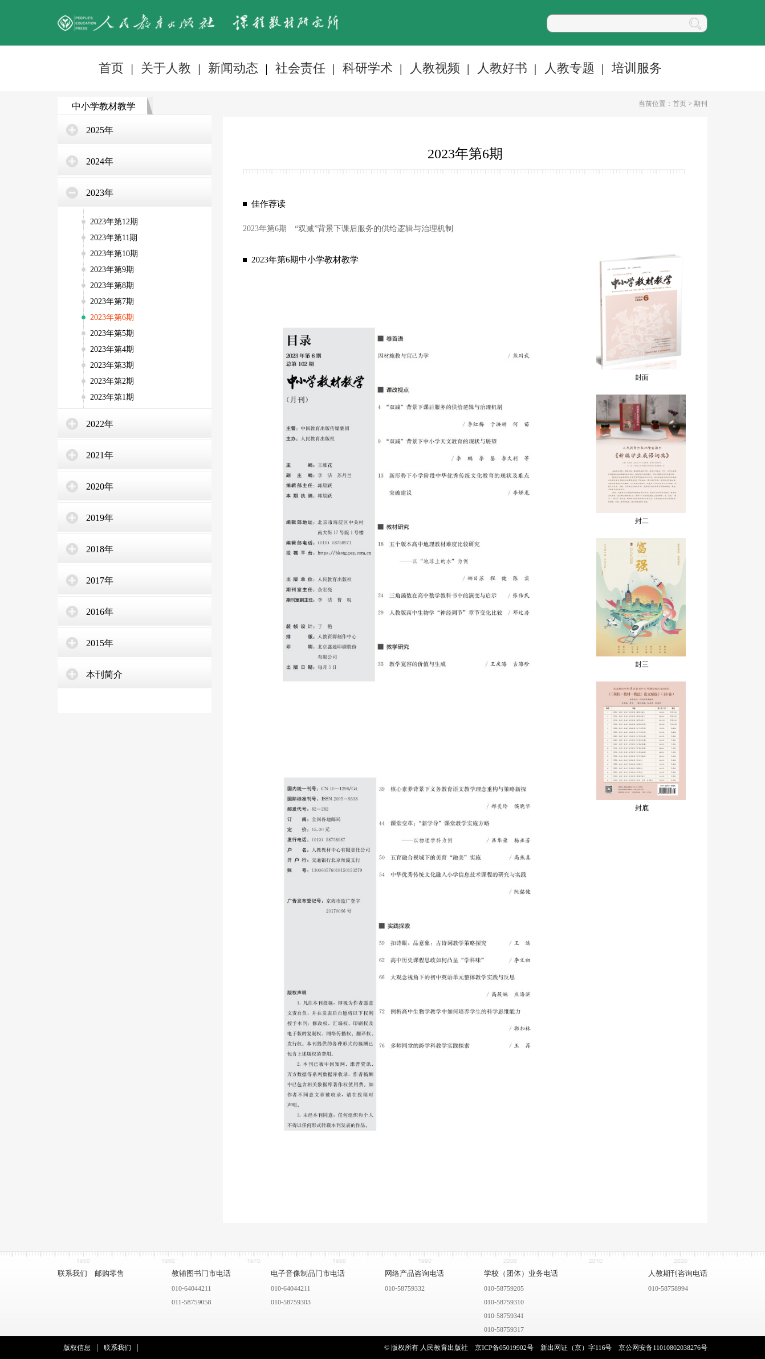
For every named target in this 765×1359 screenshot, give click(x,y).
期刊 (700, 104)
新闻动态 (233, 68)
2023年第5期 (112, 333)
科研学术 (368, 68)
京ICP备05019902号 (504, 1348)
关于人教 (166, 68)
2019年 (99, 518)
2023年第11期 (113, 237)
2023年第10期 (114, 253)
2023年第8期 (112, 285)
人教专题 (569, 68)
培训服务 (637, 68)
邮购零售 (109, 1273)
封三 (642, 664)
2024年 (99, 161)
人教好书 (502, 68)
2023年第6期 (112, 317)
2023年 (99, 193)
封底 (642, 808)
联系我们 (72, 1273)
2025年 (99, 130)
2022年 (99, 424)
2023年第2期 (112, 381)
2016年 (99, 612)
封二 (642, 521)
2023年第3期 (112, 365)
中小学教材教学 (104, 106)
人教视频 (435, 68)
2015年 (99, 643)
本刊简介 (104, 674)
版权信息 (77, 1348)
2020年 (99, 486)
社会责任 (300, 68)
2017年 (99, 580)
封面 (642, 377)
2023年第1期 (112, 397)
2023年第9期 (112, 269)
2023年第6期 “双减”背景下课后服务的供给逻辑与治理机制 (348, 228)
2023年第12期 (114, 221)
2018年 (99, 549)
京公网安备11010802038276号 (662, 1348)
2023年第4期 (112, 349)
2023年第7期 (112, 301)
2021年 (99, 455)
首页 (111, 68)
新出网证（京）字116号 (576, 1348)
